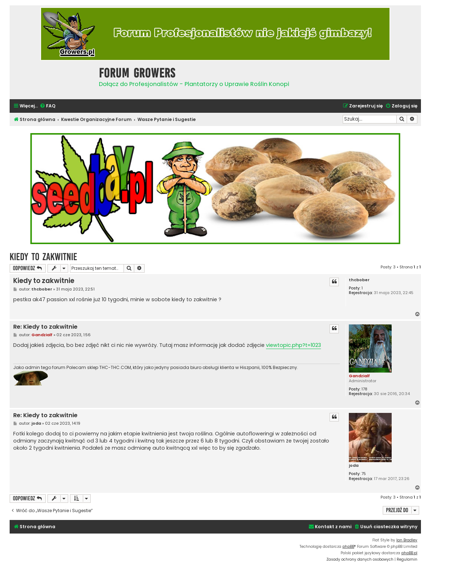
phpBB (348, 546)
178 (364, 389)
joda (353, 465)
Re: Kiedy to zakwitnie (45, 327)
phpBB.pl (409, 553)
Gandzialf (359, 376)
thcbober (359, 280)
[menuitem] (47, 106)
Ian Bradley (406, 540)
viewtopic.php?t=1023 (293, 345)
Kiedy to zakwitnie (43, 256)
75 (363, 473)
